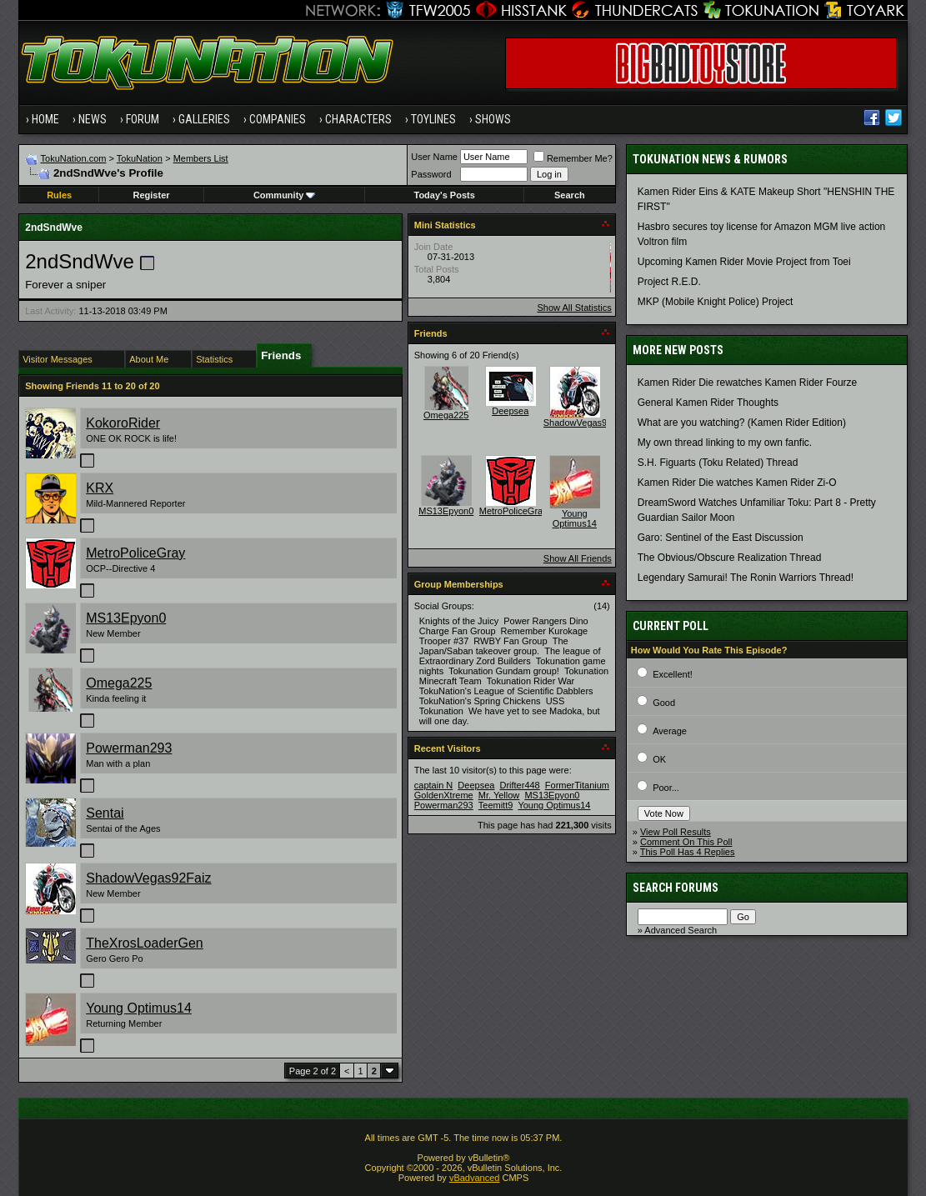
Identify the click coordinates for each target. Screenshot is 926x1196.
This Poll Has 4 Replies (687, 852)
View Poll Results (675, 832)
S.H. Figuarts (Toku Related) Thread (718, 462)
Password (431, 174)
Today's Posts (444, 195)
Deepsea (510, 411)
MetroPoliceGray (135, 553)
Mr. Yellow (499, 795)
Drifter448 (519, 785)
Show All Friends (577, 558)
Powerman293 (129, 748)
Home (45, 119)
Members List (200, 158)
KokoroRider (123, 423)
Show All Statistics (575, 308)
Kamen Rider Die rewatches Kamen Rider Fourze (747, 382)
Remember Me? (573, 158)
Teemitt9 (495, 805)
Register (151, 195)
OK (659, 759)
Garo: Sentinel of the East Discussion (720, 537)
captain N (433, 785)
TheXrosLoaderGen (144, 943)
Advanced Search (680, 930)
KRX (99, 488)
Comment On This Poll (686, 842)
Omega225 (119, 683)
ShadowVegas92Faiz (148, 878)
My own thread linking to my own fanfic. (725, 442)
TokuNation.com (74, 158)
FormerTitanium (577, 785)
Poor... (666, 788)
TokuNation (140, 158)
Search (569, 195)
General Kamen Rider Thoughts (708, 402)
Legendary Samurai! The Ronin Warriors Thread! (745, 577)
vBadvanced (474, 1178)
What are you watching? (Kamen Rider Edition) (742, 422)
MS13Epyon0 (126, 618)
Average (670, 731)
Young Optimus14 (139, 1008)
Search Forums (675, 887)
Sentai (104, 813)
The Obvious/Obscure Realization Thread (730, 557)
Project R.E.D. (669, 282)
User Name (434, 157)
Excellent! (673, 674)
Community (284, 195)
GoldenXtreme (443, 795)
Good (664, 703)
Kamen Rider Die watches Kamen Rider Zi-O (737, 482)
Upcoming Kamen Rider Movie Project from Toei (744, 262)
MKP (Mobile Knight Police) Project (715, 302)
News (92, 119)
